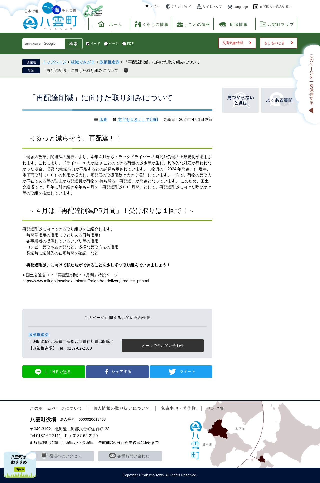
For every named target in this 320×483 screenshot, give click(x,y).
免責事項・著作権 (178, 408)
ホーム (115, 24)
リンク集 (215, 408)
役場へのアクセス (66, 456)
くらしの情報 (155, 24)
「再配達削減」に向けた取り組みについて (80, 70)
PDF (130, 43)
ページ (114, 43)
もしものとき (274, 43)
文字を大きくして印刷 (138, 119)
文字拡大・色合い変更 (276, 6)
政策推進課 (110, 62)
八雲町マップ (281, 24)
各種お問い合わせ (134, 456)
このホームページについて (56, 408)
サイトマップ (212, 6)
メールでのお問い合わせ (163, 345)
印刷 (104, 119)
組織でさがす (83, 62)
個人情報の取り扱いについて (121, 408)
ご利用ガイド (181, 6)
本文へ (155, 6)
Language (241, 7)
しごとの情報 (197, 24)
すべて (95, 43)
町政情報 (239, 24)
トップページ (54, 62)
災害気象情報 (233, 43)
